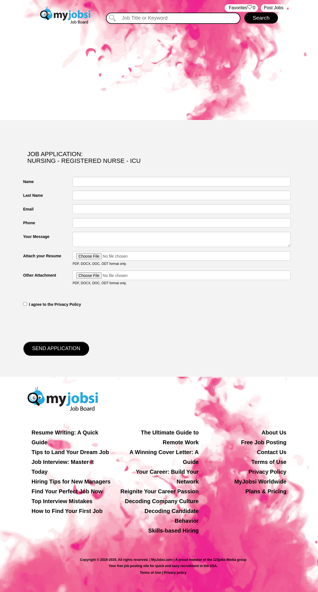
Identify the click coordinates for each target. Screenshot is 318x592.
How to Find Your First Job (67, 511)
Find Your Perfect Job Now (67, 491)
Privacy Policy (268, 472)
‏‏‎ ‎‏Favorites (241, 8)
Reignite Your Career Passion (159, 491)
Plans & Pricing (266, 491)
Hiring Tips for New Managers (71, 481)
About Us (274, 432)
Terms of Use (268, 462)
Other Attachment (39, 275)
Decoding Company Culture (162, 501)
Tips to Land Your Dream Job (70, 452)
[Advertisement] (159, 72)
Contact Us (272, 452)
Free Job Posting (263, 442)
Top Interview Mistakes (62, 501)
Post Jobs (273, 7)
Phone (29, 223)
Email (28, 209)
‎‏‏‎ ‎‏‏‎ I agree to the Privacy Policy (52, 304)
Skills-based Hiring (173, 531)
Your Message (36, 236)
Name (28, 181)
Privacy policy (175, 573)
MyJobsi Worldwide (260, 481)
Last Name (33, 195)
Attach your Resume (42, 256)
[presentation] (65, 324)
